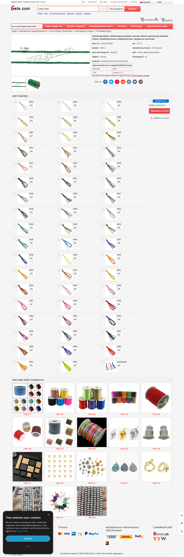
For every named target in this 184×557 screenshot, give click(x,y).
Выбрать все (161, 101)
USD (159, 2)
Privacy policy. (22, 531)
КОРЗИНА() (151, 20)
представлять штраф (140, 76)
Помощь (133, 2)
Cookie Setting (17, 555)
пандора (87, 14)
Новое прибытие (53, 26)
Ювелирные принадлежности (33, 31)
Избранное (92, 2)
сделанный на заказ (157, 26)
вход (83, 2)
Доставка (103, 2)
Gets (20, 8)
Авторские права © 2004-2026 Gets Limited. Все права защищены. (92, 553)
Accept (28, 538)
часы (46, 14)
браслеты (71, 14)
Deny (28, 546)
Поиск (132, 9)
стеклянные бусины (57, 14)
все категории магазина (24, 26)
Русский (146, 2)
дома (14, 31)
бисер (40, 14)
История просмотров (118, 2)
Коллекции (136, 26)
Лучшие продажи (75, 26)
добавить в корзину (159, 111)
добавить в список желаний (159, 118)
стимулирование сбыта (101, 26)
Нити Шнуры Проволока (60, 31)
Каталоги (122, 26)
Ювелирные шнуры (84, 31)
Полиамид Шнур (103, 31)
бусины (79, 14)
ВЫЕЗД (168, 20)
